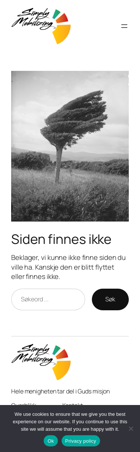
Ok (50, 441)
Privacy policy (80, 441)
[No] (130, 428)
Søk (110, 299)
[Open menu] (124, 26)
